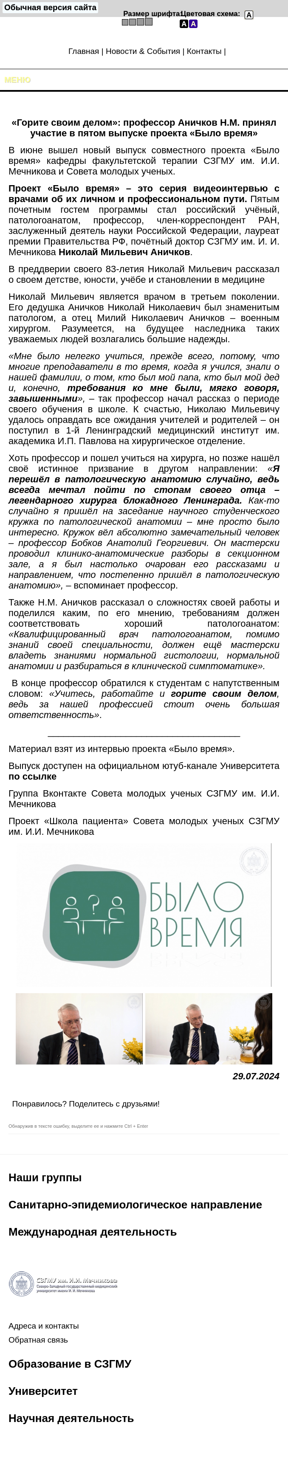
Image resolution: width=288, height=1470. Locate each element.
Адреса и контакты (43, 1325)
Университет (43, 1391)
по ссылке (32, 776)
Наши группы (45, 1177)
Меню (17, 79)
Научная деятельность (71, 1418)
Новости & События (143, 51)
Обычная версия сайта (50, 7)
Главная (83, 51)
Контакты (204, 51)
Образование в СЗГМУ (69, 1363)
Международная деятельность (92, 1231)
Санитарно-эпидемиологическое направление (135, 1204)
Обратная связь (38, 1339)
